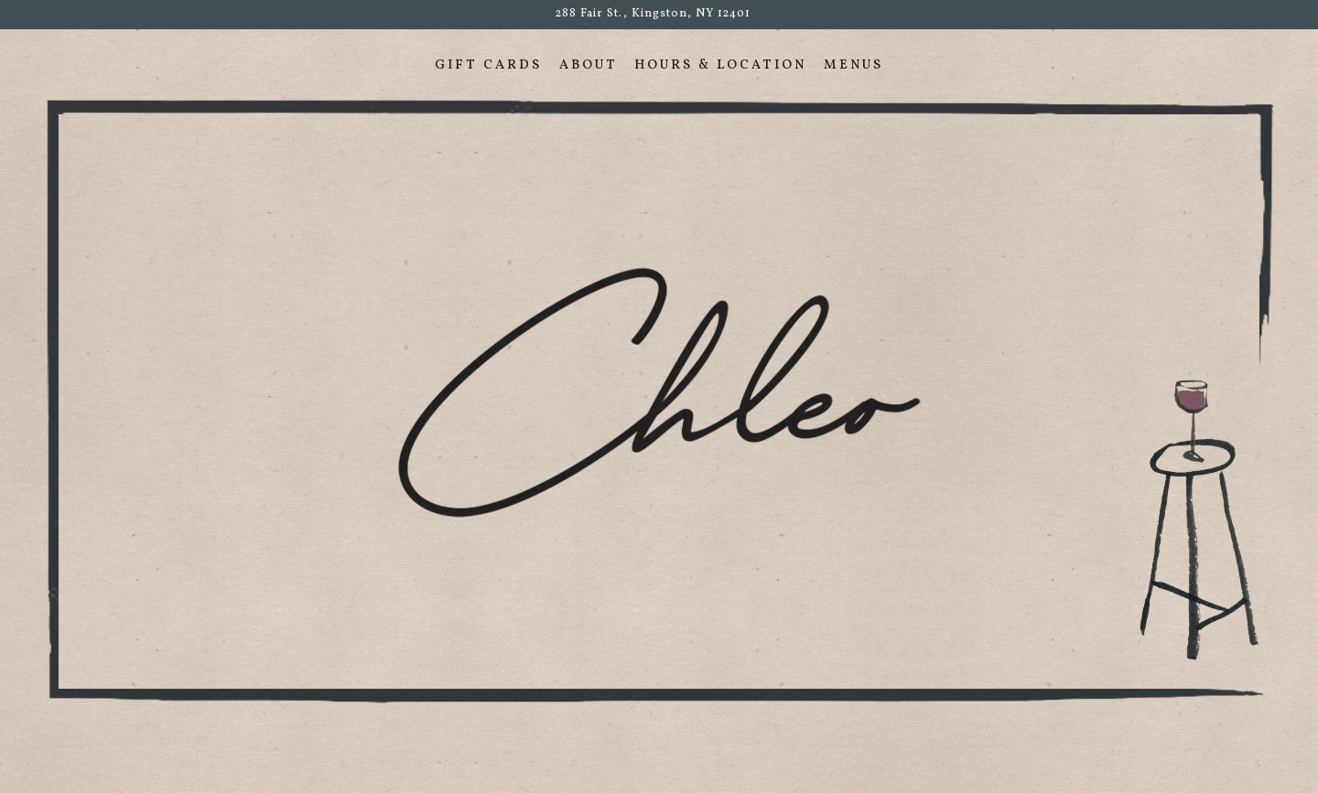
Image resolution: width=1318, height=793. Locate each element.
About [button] (588, 65)
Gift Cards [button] (488, 65)
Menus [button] (853, 65)
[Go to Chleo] (653, 14)
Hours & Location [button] (720, 65)
